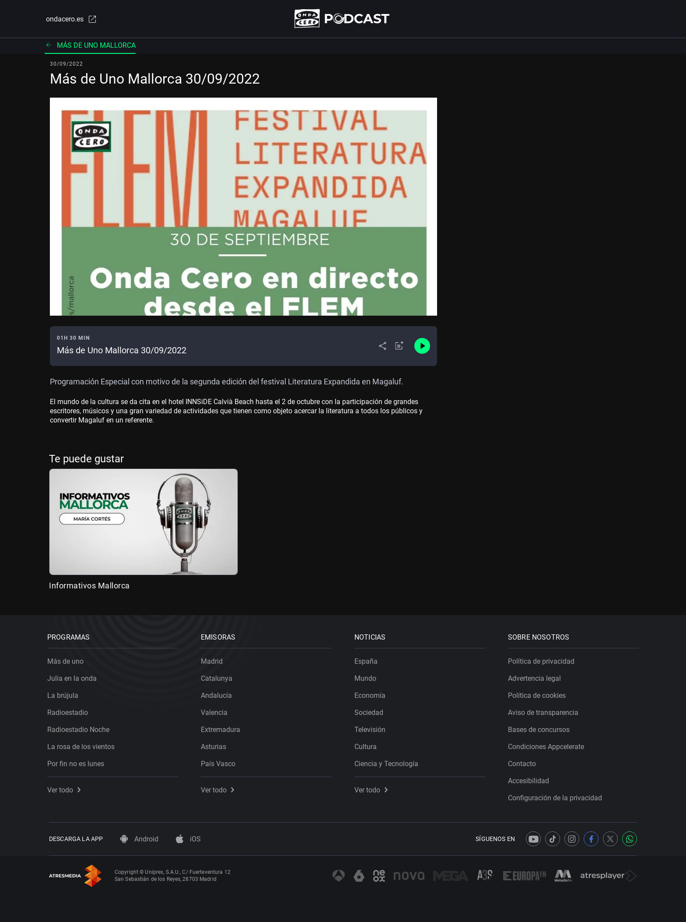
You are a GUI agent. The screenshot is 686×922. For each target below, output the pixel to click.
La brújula (64, 694)
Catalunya (218, 676)
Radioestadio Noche (80, 728)
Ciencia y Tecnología (388, 762)
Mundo (367, 676)
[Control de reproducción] (422, 347)
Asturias (215, 745)
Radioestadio (69, 711)
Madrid (213, 659)
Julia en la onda (73, 676)
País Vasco (220, 762)
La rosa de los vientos (82, 745)
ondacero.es (70, 19)
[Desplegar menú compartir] (383, 346)
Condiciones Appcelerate (548, 745)
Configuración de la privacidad (557, 796)
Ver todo (65, 788)
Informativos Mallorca (89, 586)
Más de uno (67, 659)
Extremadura (222, 728)
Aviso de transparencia (545, 711)
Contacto (524, 762)
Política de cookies (538, 694)
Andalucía (218, 694)
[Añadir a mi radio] (399, 346)
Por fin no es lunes (77, 762)
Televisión (371, 728)
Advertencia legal (536, 676)
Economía (371, 694)
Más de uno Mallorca (90, 46)
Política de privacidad (543, 659)
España (367, 659)
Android (139, 839)
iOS (188, 839)
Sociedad (370, 711)
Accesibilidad (530, 779)
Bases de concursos (540, 728)
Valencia (216, 711)
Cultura (367, 745)
